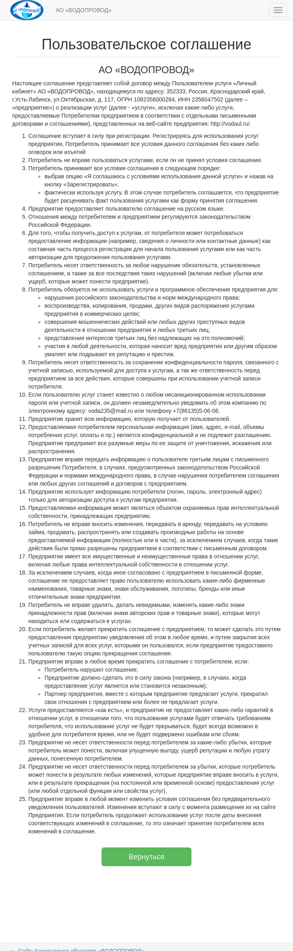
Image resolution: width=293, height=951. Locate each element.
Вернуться (146, 857)
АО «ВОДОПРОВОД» (84, 10)
